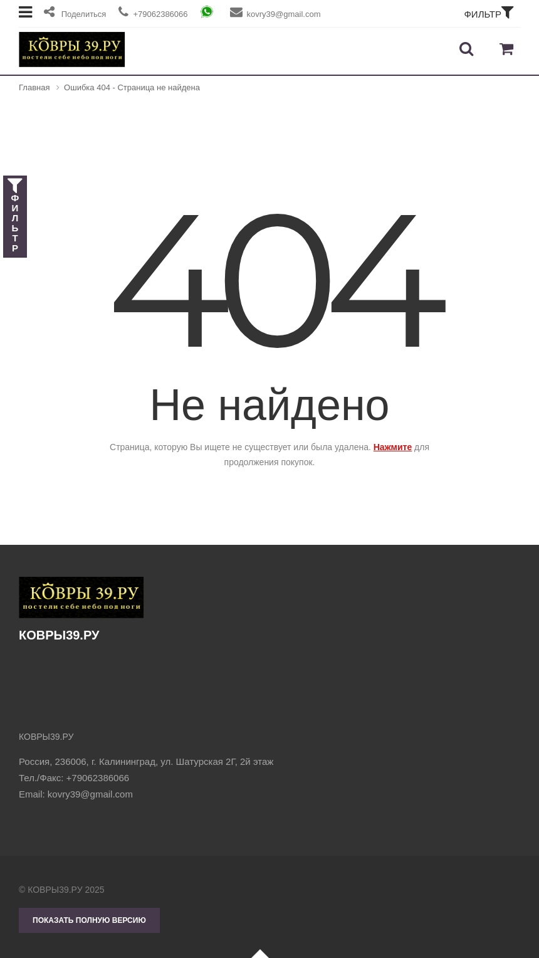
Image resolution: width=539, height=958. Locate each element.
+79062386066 (98, 777)
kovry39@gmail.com (90, 794)
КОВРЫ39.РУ (81, 609)
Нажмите (393, 447)
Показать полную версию (89, 920)
